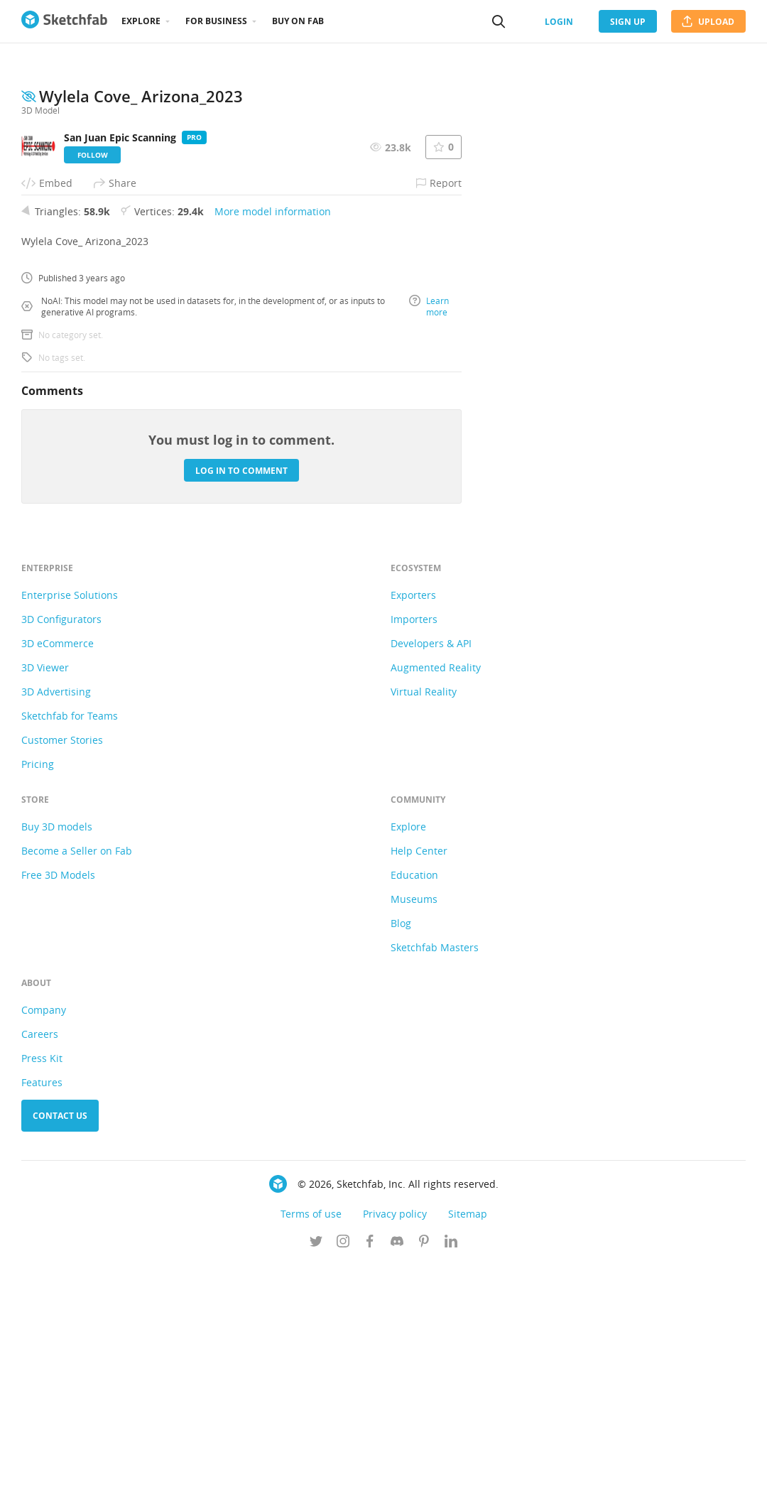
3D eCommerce (57, 890)
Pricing (37, 1010)
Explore (141, 21)
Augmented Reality (436, 914)
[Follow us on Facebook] (370, 1489)
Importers (414, 865)
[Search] (498, 21)
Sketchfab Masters (435, 1194)
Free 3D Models (58, 1121)
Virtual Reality (424, 938)
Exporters (413, 841)
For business (216, 21)
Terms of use (311, 1460)
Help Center (419, 1097)
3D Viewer (45, 914)
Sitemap (467, 1460)
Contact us (60, 1362)
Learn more (429, 552)
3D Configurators (61, 865)
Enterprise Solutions (69, 841)
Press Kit (41, 1304)
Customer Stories (62, 986)
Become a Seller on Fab (76, 1097)
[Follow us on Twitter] (316, 1489)
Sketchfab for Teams (69, 962)
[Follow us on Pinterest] (424, 1489)
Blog (401, 1169)
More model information (272, 458)
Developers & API (431, 890)
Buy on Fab (298, 21)
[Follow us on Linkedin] (451, 1489)
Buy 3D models (56, 1073)
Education (414, 1121)
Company (43, 1256)
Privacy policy (395, 1460)
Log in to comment (241, 717)
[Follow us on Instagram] (343, 1489)
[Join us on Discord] (397, 1489)
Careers (39, 1280)
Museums (414, 1145)
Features (41, 1329)
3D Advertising (56, 938)
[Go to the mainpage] (64, 21)
